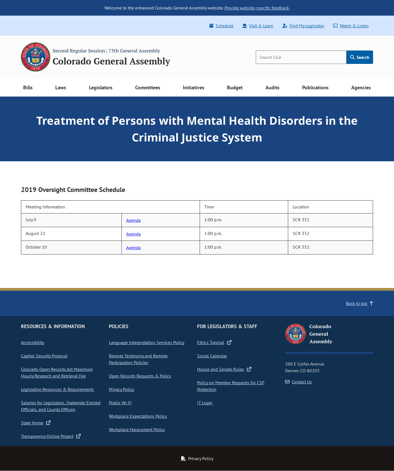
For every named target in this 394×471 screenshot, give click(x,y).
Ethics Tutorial (214, 342)
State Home (36, 423)
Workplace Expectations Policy (138, 416)
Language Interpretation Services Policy (146, 342)
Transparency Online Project (51, 436)
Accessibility (32, 342)
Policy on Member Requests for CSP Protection (230, 386)
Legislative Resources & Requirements (57, 389)
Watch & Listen (351, 25)
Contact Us (298, 381)
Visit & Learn (257, 25)
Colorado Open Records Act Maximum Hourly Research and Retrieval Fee (57, 372)
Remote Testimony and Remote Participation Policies (138, 359)
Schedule (221, 25)
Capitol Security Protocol (44, 356)
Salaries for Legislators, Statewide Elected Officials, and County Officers (61, 406)
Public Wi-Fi (120, 402)
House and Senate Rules (224, 369)
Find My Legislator (303, 25)
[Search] (301, 57)
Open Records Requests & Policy (140, 376)
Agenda (133, 220)
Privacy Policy (121, 389)
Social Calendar (212, 356)
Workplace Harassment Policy (137, 429)
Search (359, 57)
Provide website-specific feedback (257, 8)
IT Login (204, 402)
